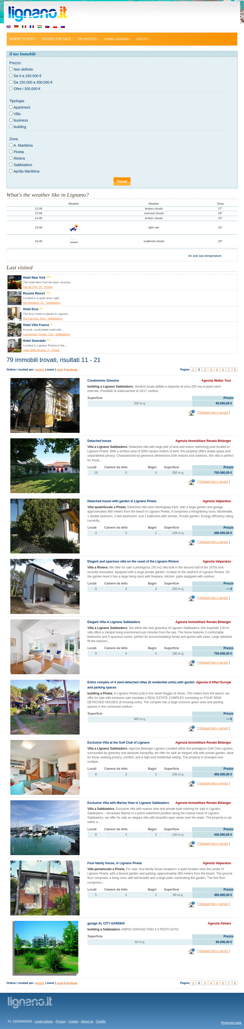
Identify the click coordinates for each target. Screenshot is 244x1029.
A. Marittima (23, 145)
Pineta (19, 152)
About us (87, 1021)
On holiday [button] (88, 39)
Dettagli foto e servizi (213, 412)
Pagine (184, 369)
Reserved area (231, 1023)
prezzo (39, 369)
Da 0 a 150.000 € (27, 76)
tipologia (71, 369)
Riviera (19, 158)
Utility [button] (143, 39)
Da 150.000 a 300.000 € (33, 82)
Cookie (73, 1021)
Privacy (61, 1021)
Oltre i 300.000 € (27, 89)
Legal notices (44, 1021)
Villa (17, 114)
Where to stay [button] (22, 39)
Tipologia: (17, 101)
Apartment (21, 107)
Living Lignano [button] (117, 39)
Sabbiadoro (23, 165)
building (20, 127)
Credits (101, 1021)
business (21, 120)
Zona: (14, 139)
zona (60, 369)
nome (50, 369)
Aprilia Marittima (26, 171)
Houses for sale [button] (57, 39)
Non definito (23, 69)
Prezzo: (15, 63)
